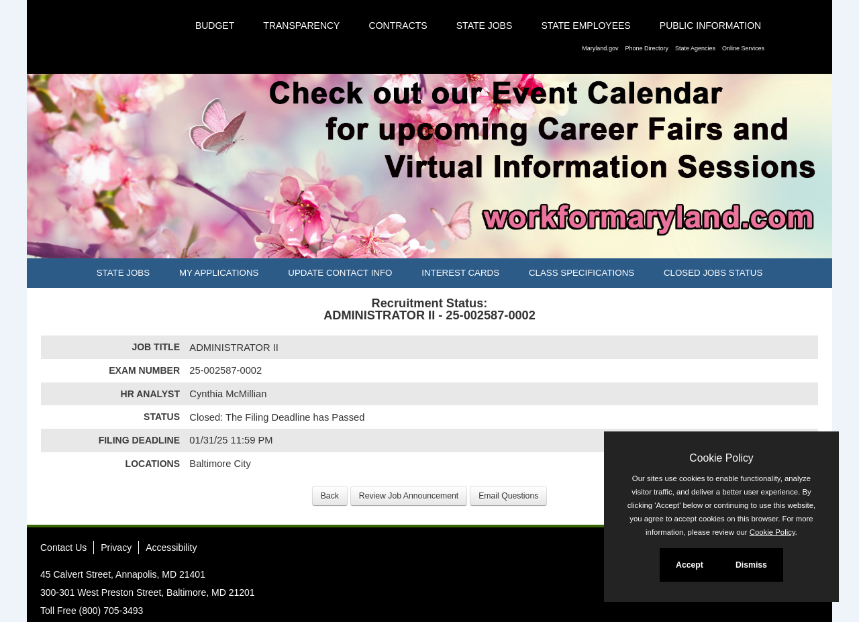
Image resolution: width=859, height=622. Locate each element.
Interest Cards (460, 273)
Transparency (301, 25)
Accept (689, 565)
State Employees (585, 25)
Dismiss (751, 565)
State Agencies (695, 48)
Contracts (398, 25)
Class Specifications (581, 273)
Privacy (116, 547)
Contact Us (63, 547)
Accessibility (171, 547)
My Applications (218, 273)
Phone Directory (646, 48)
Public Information (710, 25)
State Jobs (484, 25)
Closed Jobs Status (713, 273)
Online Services (743, 48)
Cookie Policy (721, 458)
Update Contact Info (340, 273)
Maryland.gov (600, 48)
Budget (214, 25)
